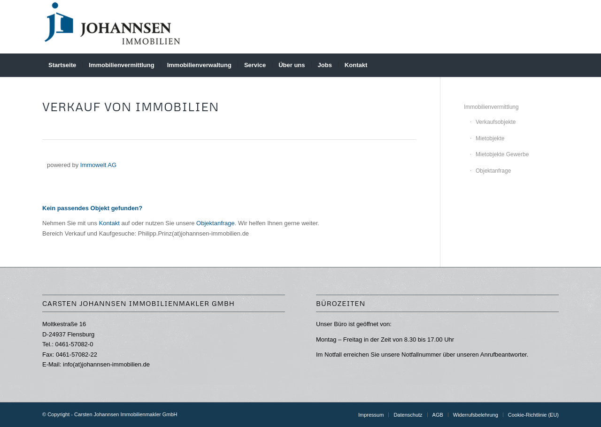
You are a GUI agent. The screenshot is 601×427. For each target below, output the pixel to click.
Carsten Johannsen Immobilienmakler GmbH (125, 414)
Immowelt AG (98, 164)
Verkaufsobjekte (496, 122)
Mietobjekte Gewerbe (502, 154)
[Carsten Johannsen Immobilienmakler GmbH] (112, 26)
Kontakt (109, 223)
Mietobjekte (490, 138)
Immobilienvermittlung (491, 107)
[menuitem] (62, 65)
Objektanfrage (215, 223)
